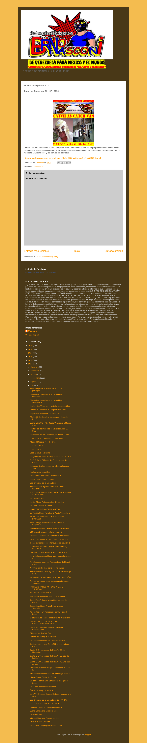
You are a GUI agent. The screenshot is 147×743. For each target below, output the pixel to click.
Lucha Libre (37, 167)
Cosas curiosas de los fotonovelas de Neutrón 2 (50, 543)
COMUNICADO (36, 714)
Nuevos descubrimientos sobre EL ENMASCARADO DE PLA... (44, 622)
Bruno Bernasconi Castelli (34, 272)
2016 (30, 356)
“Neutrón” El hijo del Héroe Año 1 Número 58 (48, 552)
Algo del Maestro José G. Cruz (42, 442)
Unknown (32, 331)
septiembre (35, 378)
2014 (30, 364)
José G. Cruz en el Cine (40, 453)
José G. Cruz (35, 449)
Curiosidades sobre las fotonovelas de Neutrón (49, 535)
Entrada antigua (114, 251)
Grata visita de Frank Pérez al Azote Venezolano (50, 618)
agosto (34, 382)
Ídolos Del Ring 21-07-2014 (41, 690)
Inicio (77, 251)
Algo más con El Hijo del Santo (43, 677)
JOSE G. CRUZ (36, 446)
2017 (30, 353)
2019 (30, 345)
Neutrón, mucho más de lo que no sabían (47, 568)
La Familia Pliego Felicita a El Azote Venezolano (50, 513)
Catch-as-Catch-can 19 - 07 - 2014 (44, 703)
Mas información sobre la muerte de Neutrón (48, 596)
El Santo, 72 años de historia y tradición (46, 532)
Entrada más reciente (36, 251)
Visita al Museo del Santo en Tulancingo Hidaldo (50, 674)
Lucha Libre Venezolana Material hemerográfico (50, 406)
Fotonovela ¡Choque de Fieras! (43, 637)
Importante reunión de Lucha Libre (44, 413)
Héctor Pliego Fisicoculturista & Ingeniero (47, 502)
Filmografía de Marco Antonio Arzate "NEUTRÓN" (50, 577)
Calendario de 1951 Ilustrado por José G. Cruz (49, 435)
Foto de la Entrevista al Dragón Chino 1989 (48, 410)
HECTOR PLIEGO (37, 498)
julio (32, 385)
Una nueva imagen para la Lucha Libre (46, 725)
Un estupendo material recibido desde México (49, 640)
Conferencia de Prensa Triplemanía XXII (46, 475)
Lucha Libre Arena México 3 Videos (44, 711)
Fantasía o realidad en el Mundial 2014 (46, 707)
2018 (30, 349)
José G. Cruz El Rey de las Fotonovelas (46, 438)
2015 (30, 360)
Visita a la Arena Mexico (40, 722)
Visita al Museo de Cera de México (44, 718)
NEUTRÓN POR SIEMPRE (41, 593)
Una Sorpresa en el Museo (41, 506)
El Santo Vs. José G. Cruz (41, 633)
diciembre (35, 367)
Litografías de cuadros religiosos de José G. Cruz (50, 456)
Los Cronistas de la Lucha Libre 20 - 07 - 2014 (49, 700)
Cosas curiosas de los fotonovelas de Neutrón (49, 539)
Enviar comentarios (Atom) (47, 257)
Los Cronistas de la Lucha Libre (43, 483)
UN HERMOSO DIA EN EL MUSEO (45, 509)
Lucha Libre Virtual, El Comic (42, 479)
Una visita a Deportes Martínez (43, 687)
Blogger (87, 735)
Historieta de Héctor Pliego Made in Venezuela (49, 528)
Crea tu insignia (50, 272)
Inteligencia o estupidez (40, 472)
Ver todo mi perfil (32, 335)
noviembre (35, 371)
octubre (34, 374)
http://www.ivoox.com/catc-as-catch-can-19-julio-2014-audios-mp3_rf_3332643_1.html (62, 158)
